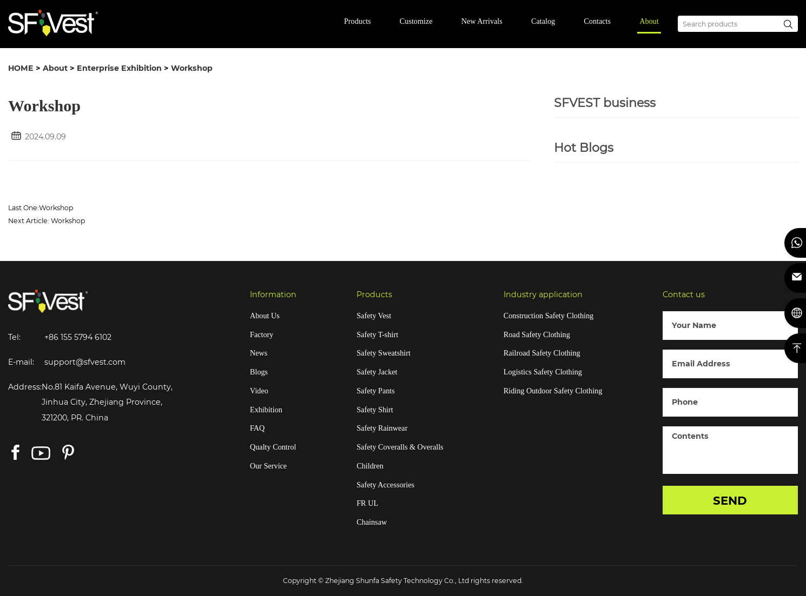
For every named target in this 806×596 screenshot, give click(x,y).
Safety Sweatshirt (383, 353)
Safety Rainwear (381, 428)
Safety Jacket (376, 371)
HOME (21, 68)
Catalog (543, 21)
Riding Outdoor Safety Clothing (553, 390)
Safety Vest (373, 315)
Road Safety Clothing (537, 334)
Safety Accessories (385, 484)
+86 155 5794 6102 (77, 337)
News (258, 353)
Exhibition (266, 409)
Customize (416, 21)
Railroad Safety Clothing (542, 353)
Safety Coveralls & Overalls (399, 447)
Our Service (268, 465)
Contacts (597, 21)
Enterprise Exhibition (119, 68)
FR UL (367, 503)
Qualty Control (273, 447)
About (648, 21)
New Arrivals (482, 21)
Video (259, 390)
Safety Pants (375, 390)
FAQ (257, 428)
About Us (265, 315)
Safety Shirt (374, 409)
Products (357, 21)
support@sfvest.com (84, 362)
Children (370, 465)
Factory (261, 334)
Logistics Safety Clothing (543, 371)
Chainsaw (371, 522)
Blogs (259, 371)
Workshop (192, 68)
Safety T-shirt (377, 334)
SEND (730, 500)
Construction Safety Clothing (548, 315)
